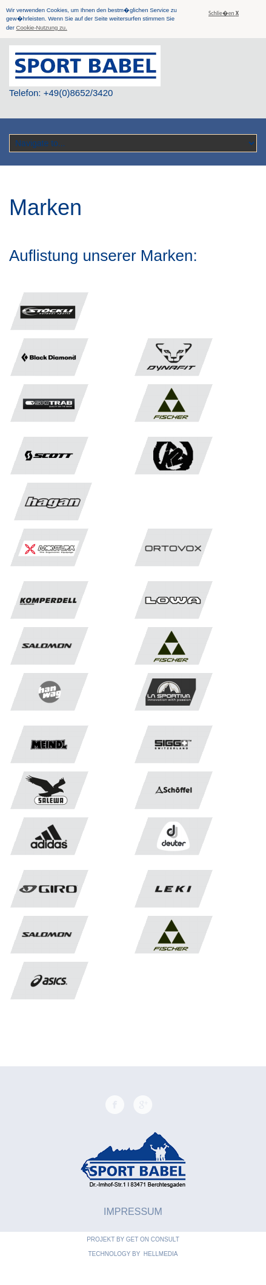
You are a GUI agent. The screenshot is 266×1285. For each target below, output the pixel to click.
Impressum (133, 1211)
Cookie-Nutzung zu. (41, 27)
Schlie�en (223, 13)
